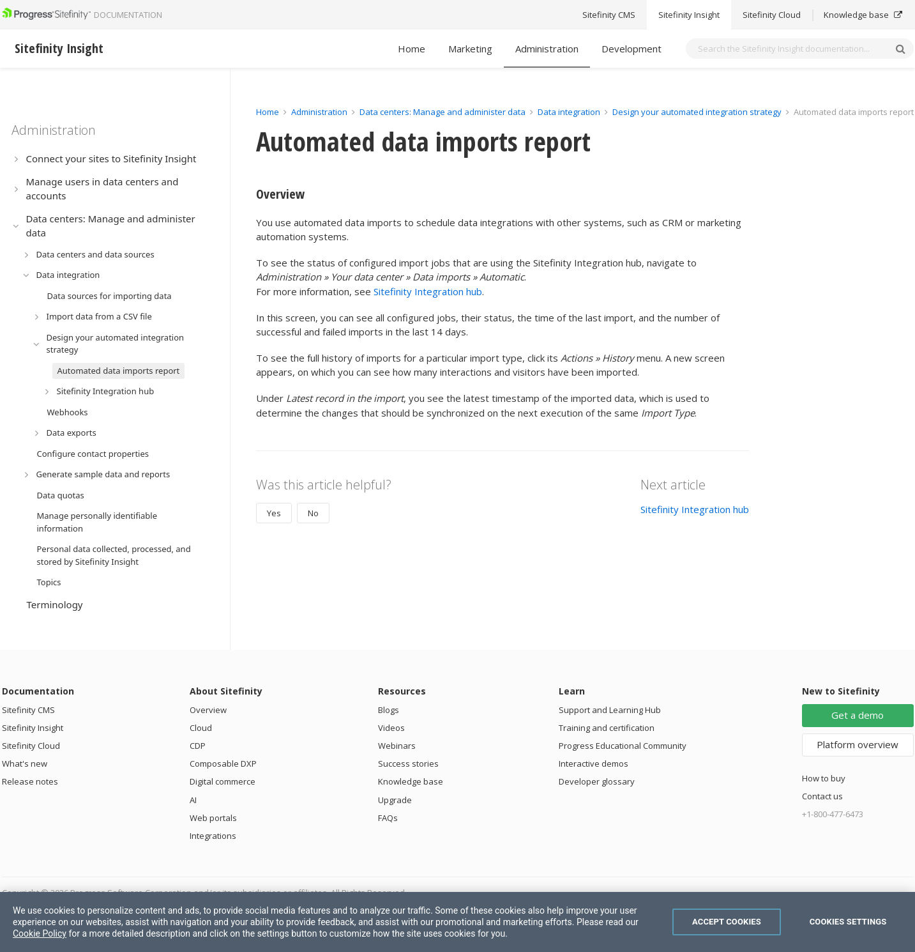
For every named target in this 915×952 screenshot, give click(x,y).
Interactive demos (593, 763)
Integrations (213, 835)
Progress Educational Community (622, 745)
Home (411, 48)
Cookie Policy (39, 933)
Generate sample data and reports (103, 474)
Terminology (55, 604)
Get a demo (857, 715)
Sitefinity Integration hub (106, 391)
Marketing (470, 48)
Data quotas (60, 495)
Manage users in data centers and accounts (102, 189)
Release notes (30, 781)
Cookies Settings (848, 921)
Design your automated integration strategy (116, 344)
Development (631, 48)
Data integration (68, 274)
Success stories (408, 763)
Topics (49, 582)
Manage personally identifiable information (97, 522)
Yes (274, 513)
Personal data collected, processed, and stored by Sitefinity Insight (114, 555)
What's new (24, 763)
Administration (546, 48)
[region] (457, 922)
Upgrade (395, 800)
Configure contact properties (93, 453)
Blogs (388, 710)
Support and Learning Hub (610, 710)
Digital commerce (222, 781)
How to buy (823, 778)
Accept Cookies (726, 921)
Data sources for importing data (109, 296)
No (313, 513)
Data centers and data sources (95, 254)
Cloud (201, 727)
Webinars (397, 745)
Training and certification (606, 727)
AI (193, 800)
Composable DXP (223, 763)
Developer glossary (597, 781)
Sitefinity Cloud (31, 745)
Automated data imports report (118, 370)
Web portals (213, 818)
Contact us (822, 796)
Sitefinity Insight (32, 727)
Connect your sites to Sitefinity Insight (111, 158)
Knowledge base (410, 781)
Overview (208, 710)
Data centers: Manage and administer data (110, 226)
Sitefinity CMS (28, 710)
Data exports (71, 432)
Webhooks (67, 412)
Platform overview (857, 744)
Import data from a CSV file (99, 316)
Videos (391, 727)
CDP (198, 745)
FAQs (388, 818)
